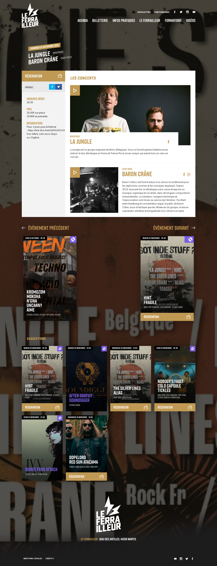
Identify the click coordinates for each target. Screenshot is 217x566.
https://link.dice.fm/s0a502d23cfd (46, 130)
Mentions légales (32, 558)
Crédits (49, 558)
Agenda (83, 20)
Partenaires (162, 12)
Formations (173, 20)
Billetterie (100, 20)
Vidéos (190, 20)
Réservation (43, 76)
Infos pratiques (124, 20)
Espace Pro (144, 12)
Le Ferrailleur (149, 20)
